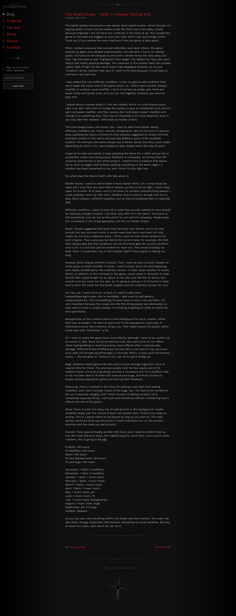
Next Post (161, 547)
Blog (10, 14)
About (11, 41)
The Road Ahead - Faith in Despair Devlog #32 (108, 14)
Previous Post (77, 547)
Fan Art (13, 27)
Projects (13, 21)
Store (11, 34)
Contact (13, 47)
